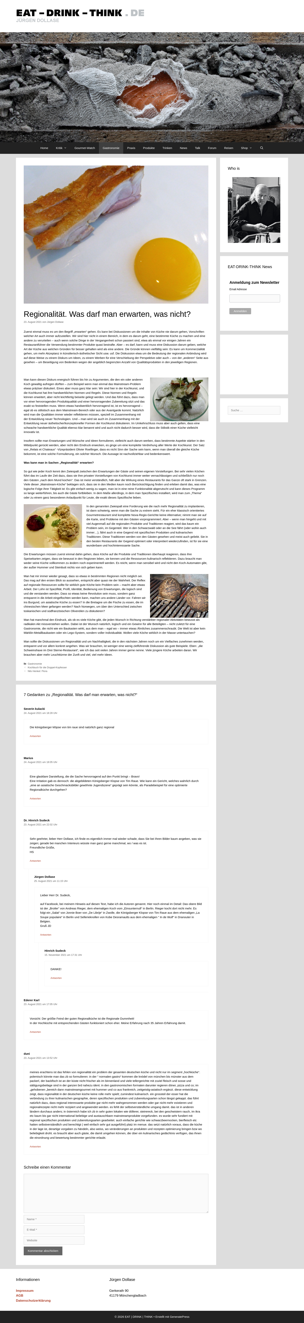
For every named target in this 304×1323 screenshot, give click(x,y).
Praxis (131, 148)
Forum (212, 148)
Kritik (63, 148)
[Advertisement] (254, 363)
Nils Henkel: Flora (37, 671)
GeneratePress (180, 1316)
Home (44, 148)
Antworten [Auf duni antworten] (35, 1146)
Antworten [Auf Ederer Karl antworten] (35, 1031)
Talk (197, 148)
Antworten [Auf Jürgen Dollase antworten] (45, 934)
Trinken (167, 148)
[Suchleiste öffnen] (261, 148)
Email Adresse (238, 289)
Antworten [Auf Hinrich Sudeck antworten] (56, 978)
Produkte (149, 148)
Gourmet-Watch (84, 148)
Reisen (228, 148)
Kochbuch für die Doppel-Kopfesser (47, 667)
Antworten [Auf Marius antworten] (35, 798)
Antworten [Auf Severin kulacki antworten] (35, 736)
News (183, 148)
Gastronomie (111, 148)
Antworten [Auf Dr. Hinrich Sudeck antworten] (35, 860)
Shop (248, 148)
